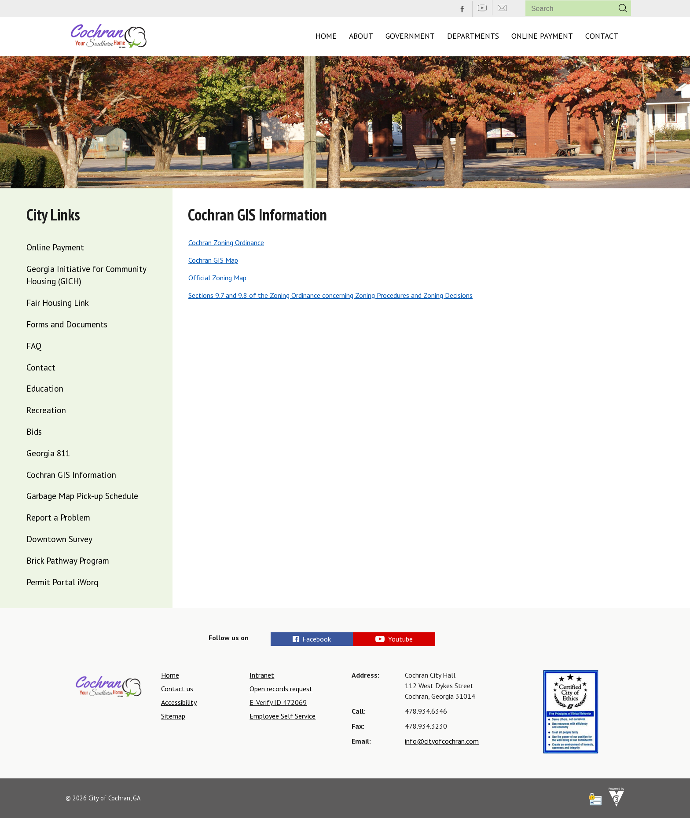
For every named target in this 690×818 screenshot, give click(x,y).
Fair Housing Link (57, 302)
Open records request (281, 688)
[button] (623, 8)
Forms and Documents (66, 324)
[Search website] (566, 8)
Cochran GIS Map (213, 260)
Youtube (422, 639)
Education (44, 388)
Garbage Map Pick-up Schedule (82, 495)
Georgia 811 (48, 453)
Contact (601, 36)
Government (410, 36)
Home (326, 36)
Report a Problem (58, 517)
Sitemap (173, 716)
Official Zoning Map (217, 277)
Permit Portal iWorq (62, 581)
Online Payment (542, 36)
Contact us (177, 688)
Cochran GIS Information (71, 474)
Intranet (262, 675)
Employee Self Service (283, 716)
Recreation (46, 409)
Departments (473, 36)
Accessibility (179, 702)
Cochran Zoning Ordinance (226, 242)
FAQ (33, 345)
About (361, 36)
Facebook (313, 639)
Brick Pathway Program (67, 560)
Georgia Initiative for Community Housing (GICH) (86, 275)
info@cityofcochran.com (442, 741)
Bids (34, 431)
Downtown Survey (59, 538)
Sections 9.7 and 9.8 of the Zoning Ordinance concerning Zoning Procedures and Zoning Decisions (330, 295)
